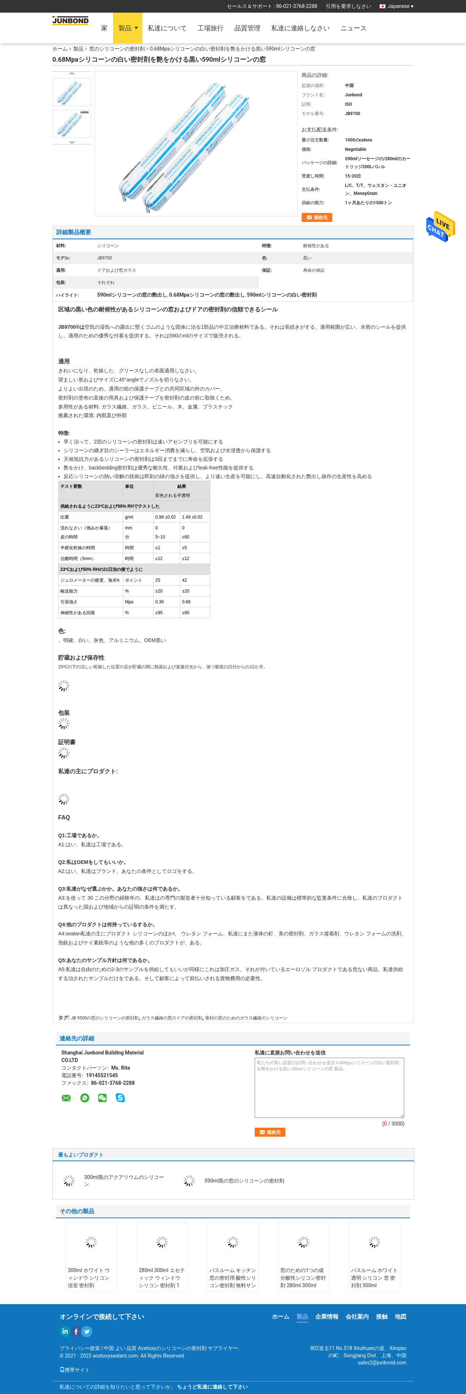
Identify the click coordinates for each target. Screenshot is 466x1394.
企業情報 (326, 1316)
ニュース (354, 28)
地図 (400, 1316)
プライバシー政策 (80, 1348)
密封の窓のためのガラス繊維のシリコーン (246, 1018)
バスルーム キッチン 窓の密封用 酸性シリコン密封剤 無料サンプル (233, 1281)
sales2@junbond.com (382, 1362)
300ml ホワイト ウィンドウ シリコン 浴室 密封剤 (89, 1277)
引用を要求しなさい (348, 6)
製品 (124, 28)
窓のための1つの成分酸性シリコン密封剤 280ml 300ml (303, 1277)
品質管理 (247, 28)
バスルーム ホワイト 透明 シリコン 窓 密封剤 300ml (374, 1277)
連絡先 (321, 217)
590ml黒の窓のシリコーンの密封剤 (244, 1181)
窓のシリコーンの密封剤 (117, 49)
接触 (382, 1316)
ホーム (60, 49)
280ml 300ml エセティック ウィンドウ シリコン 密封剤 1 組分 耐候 (162, 1281)
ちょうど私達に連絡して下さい (212, 1387)
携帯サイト (75, 1370)
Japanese (401, 6)
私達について (167, 28)
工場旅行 (211, 28)
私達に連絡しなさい (300, 28)
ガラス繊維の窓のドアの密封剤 (172, 1018)
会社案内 (357, 1316)
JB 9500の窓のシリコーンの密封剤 (105, 1018)
